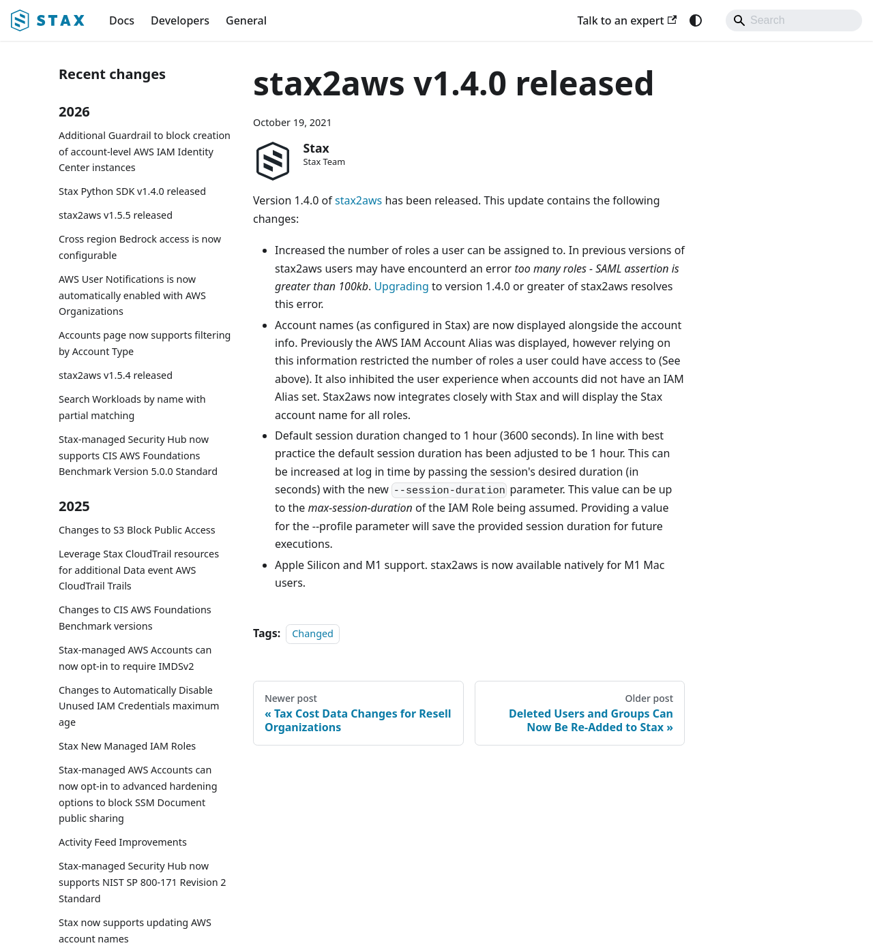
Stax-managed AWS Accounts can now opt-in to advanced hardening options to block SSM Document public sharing (138, 794)
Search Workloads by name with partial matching (132, 407)
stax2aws (358, 200)
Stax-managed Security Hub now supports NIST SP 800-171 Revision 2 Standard (142, 882)
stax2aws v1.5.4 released (116, 375)
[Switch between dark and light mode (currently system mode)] (696, 20)
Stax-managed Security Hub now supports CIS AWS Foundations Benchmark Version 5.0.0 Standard (138, 455)
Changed (313, 633)
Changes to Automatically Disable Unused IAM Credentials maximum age (139, 706)
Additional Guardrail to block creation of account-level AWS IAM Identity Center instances (145, 151)
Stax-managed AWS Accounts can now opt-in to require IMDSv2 (135, 658)
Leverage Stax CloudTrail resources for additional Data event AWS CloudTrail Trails (139, 570)
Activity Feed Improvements (123, 841)
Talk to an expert (627, 20)
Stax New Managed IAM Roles (127, 745)
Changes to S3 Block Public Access (137, 529)
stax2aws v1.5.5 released (116, 215)
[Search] (794, 20)
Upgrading (401, 286)
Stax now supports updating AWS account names (135, 930)
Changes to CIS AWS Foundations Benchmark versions (135, 617)
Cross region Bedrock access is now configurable (140, 247)
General (246, 20)
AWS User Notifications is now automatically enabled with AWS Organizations (132, 295)
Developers (180, 20)
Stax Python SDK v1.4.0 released (132, 191)
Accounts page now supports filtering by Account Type (145, 343)
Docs (121, 20)
